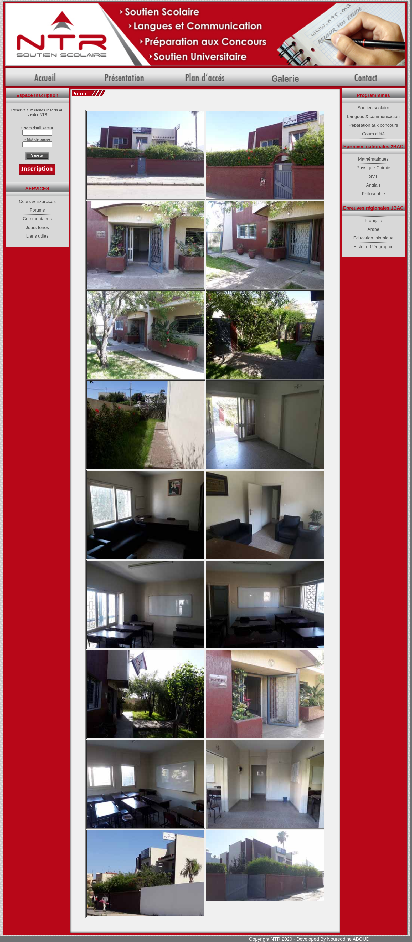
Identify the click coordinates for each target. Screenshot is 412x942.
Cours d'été (373, 133)
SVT (373, 176)
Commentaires (37, 218)
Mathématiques (373, 159)
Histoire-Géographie (373, 246)
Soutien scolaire (373, 107)
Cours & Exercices (37, 201)
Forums (37, 210)
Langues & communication (373, 116)
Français (373, 220)
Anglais (373, 185)
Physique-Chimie (373, 167)
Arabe (373, 229)
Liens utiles (37, 236)
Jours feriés (37, 227)
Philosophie (373, 193)
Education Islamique (373, 238)
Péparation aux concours (373, 125)
